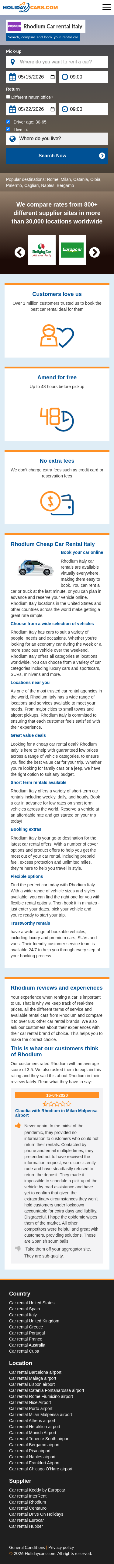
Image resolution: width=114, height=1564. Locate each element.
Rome (52, 179)
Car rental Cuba (24, 1351)
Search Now (72, 156)
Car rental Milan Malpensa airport (40, 1414)
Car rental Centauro (28, 1508)
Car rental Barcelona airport (35, 1372)
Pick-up (14, 51)
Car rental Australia (27, 1345)
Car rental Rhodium (27, 1502)
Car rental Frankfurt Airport (34, 1462)
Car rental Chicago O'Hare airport (40, 1468)
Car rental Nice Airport (30, 1402)
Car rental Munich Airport (32, 1432)
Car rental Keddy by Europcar (37, 1490)
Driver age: (26, 122)
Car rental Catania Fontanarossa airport (46, 1390)
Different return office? (29, 97)
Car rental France (25, 1339)
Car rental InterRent (28, 1496)
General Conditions (27, 1547)
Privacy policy (61, 1547)
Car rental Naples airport (32, 1456)
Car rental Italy (23, 1314)
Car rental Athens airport (32, 1420)
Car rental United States (31, 1302)
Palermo (14, 185)
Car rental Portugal (27, 1333)
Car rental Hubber (26, 1526)
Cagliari (31, 185)
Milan (66, 179)
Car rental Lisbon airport (32, 1384)
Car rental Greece (26, 1327)
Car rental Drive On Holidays (36, 1514)
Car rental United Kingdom (34, 1320)
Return (13, 89)
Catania (80, 179)
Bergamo (65, 185)
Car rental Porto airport (30, 1408)
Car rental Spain (24, 1308)
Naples (47, 185)
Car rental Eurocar (26, 1520)
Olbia (95, 179)
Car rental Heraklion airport (34, 1426)
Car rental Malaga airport (32, 1378)
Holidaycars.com (40, 1553)
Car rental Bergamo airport (34, 1444)
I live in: (17, 129)
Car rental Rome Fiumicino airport (41, 1396)
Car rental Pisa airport (29, 1450)
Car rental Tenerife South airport (39, 1438)
